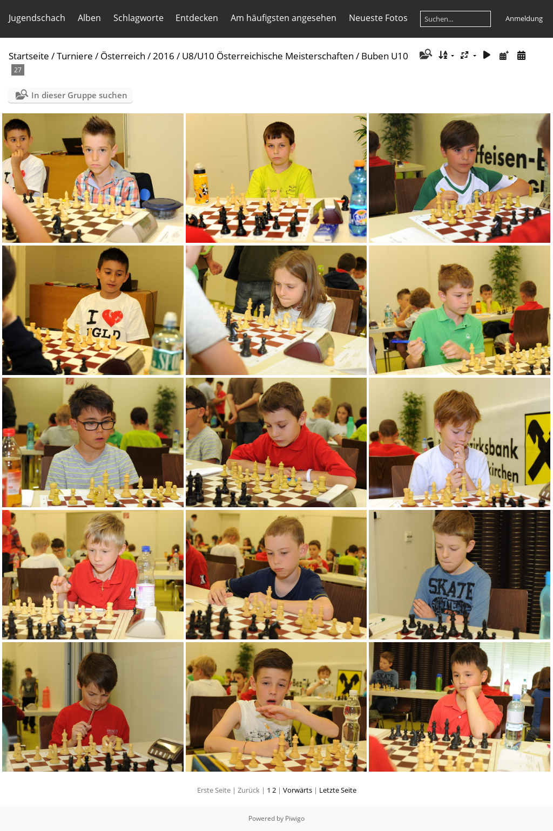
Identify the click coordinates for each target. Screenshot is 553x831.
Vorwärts (297, 790)
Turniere (75, 56)
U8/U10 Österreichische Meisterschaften (268, 56)
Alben (89, 18)
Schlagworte (138, 18)
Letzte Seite (337, 790)
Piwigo (295, 818)
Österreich (122, 56)
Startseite (29, 56)
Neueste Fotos (378, 18)
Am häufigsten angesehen (283, 18)
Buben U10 (384, 56)
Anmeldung (524, 18)
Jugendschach (37, 18)
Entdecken (197, 18)
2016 (163, 56)
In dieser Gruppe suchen (79, 95)
